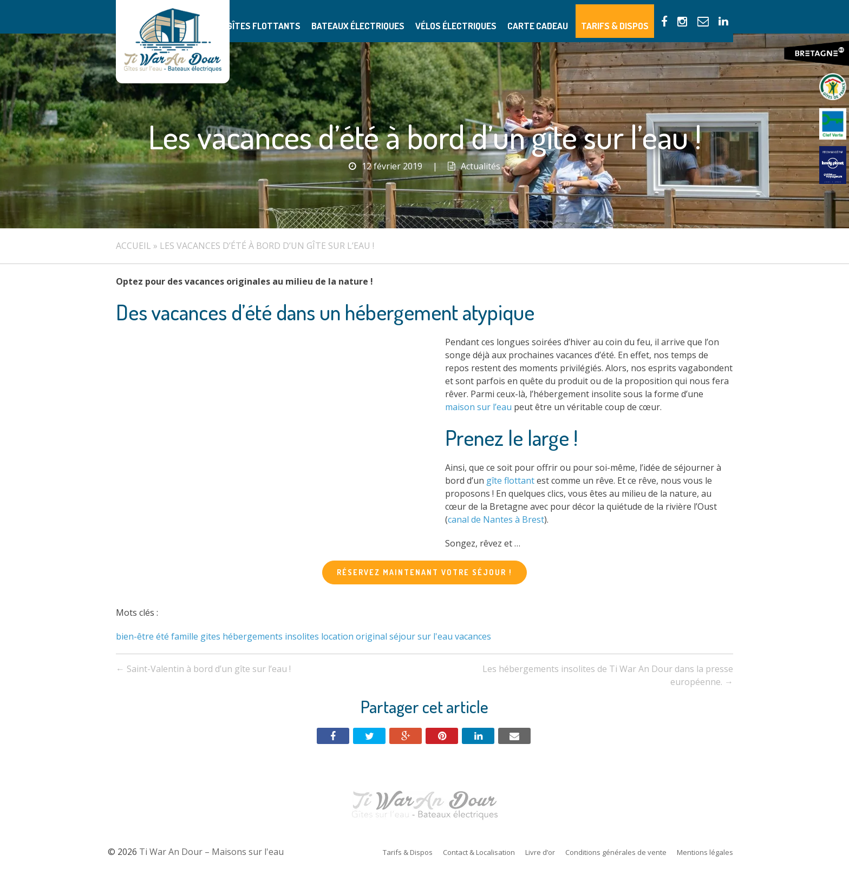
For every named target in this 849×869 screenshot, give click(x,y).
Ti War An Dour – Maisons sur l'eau (172, 41)
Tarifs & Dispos (627, 16)
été (162, 636)
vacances (473, 636)
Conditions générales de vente (616, 852)
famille (184, 636)
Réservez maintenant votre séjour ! (424, 572)
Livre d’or (540, 852)
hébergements (253, 636)
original (371, 636)
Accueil (133, 246)
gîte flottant (510, 480)
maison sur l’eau (478, 407)
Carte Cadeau (560, 16)
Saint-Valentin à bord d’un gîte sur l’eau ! (203, 669)
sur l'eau (435, 636)
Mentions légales (705, 852)
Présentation (255, 16)
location (337, 636)
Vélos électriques (489, 16)
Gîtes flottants (323, 16)
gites (210, 636)
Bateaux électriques (403, 16)
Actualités (480, 166)
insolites (302, 636)
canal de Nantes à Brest (496, 519)
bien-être (135, 636)
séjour (402, 636)
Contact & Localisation (479, 852)
